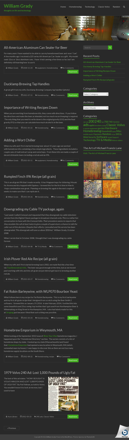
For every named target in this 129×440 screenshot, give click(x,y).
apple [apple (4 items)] (91, 125)
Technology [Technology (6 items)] (89, 140)
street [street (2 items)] (110, 137)
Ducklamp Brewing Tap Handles (27, 84)
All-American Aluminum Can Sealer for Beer (35, 48)
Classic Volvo (104, 6)
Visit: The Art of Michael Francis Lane (99, 153)
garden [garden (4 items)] (101, 128)
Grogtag (10, 312)
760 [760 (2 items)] (114, 122)
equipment (41, 68)
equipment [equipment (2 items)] (94, 128)
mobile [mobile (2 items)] (85, 134)
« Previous (11, 428)
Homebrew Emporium (17, 345)
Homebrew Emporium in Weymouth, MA (33, 330)
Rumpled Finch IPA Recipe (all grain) (30, 176)
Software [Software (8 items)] (102, 136)
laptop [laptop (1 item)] (114, 131)
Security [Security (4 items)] (92, 137)
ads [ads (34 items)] (86, 124)
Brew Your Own (50, 336)
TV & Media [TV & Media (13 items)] (104, 140)
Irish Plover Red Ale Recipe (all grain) (30, 259)
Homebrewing (75, 6)
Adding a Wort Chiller (20, 140)
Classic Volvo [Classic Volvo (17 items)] (116, 125)
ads (41, 416)
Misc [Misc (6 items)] (118, 131)
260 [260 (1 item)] (102, 122)
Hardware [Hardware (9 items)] (111, 128)
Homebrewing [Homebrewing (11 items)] (92, 131)
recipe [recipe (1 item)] (113, 134)
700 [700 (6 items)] (106, 121)
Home (63, 6)
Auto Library (12, 416)
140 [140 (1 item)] (84, 122)
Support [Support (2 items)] (115, 137)
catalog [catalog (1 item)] (104, 125)
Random (116, 6)
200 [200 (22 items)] (91, 121)
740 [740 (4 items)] (110, 122)
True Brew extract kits (16, 267)
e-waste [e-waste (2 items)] (86, 128)
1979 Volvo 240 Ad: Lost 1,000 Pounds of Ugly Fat (39, 373)
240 (37, 416)
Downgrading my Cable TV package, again (34, 209)
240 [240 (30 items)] (98, 121)
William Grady (18, 6)
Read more (73, 72)
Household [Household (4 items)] (106, 131)
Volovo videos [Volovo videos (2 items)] (117, 140)
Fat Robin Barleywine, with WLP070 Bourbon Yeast (41, 291)
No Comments (68, 68)
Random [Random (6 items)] (106, 134)
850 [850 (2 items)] (117, 122)
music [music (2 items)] (91, 134)
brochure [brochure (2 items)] (98, 125)
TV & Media (42, 246)
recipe (51, 356)
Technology (90, 6)
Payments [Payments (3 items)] (97, 134)
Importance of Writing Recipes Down (30, 107)
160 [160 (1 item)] (87, 122)
